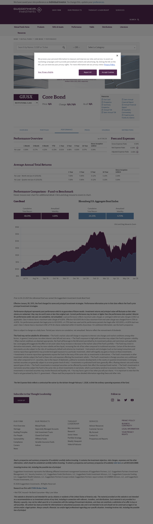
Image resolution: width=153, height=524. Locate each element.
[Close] (117, 56)
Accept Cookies (108, 72)
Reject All (88, 72)
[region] (77, 65)
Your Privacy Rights (45, 72)
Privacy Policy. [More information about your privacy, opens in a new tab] (109, 65)
